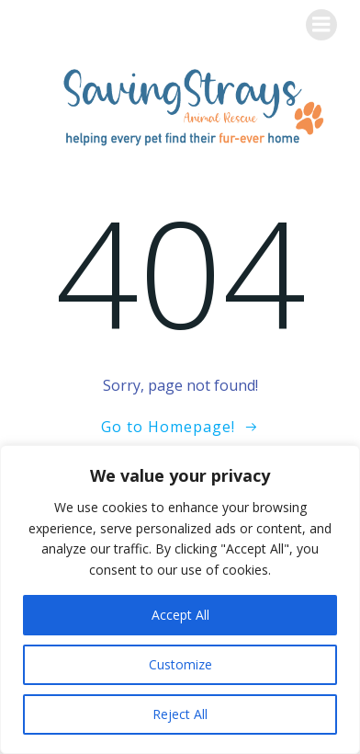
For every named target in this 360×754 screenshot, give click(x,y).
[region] (180, 599)
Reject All (180, 714)
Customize (180, 664)
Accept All (180, 614)
